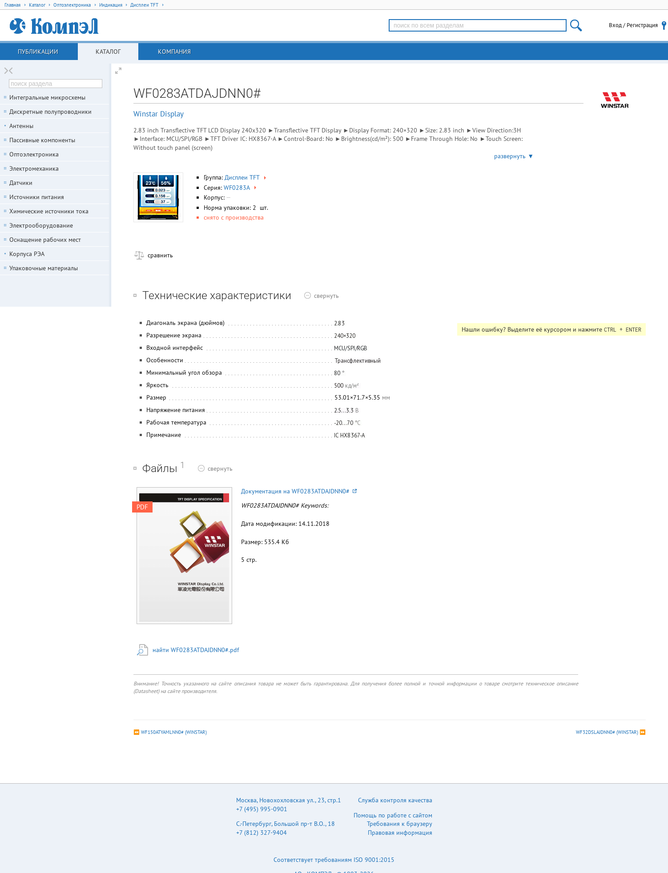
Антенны (21, 126)
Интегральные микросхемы (47, 97)
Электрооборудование (41, 225)
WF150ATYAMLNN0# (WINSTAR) (174, 732)
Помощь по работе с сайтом (393, 815)
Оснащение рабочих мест (45, 240)
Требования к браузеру (399, 824)
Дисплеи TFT (246, 177)
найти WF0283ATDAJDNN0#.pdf (196, 650)
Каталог (108, 52)
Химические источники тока (49, 211)
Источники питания (36, 197)
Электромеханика (34, 168)
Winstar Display (158, 114)
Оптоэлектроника (34, 154)
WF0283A (241, 188)
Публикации (38, 52)
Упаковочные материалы (43, 268)
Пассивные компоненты (42, 140)
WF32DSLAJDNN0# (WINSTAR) (607, 732)
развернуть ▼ (514, 156)
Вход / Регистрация (633, 25)
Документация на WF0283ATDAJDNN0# (299, 491)
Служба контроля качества (395, 800)
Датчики (20, 183)
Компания (174, 52)
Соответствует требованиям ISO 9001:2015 (334, 860)
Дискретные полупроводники (50, 112)
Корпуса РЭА (26, 254)
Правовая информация (400, 833)
